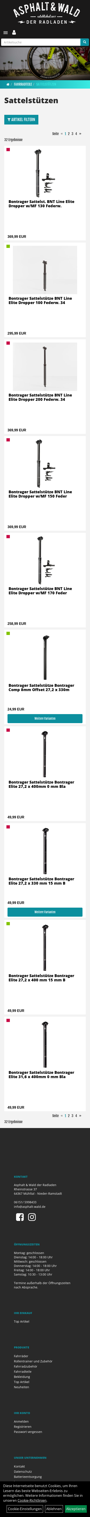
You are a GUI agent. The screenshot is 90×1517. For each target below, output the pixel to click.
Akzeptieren (76, 1508)
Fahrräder (21, 1356)
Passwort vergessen (28, 1432)
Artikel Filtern (21, 119)
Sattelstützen (46, 84)
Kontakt (19, 1466)
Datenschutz (23, 1471)
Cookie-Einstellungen (25, 1508)
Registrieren (23, 1427)
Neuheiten (21, 1387)
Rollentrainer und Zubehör (33, 1361)
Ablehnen (54, 1508)
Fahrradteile (23, 84)
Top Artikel (21, 1321)
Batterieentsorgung (28, 1477)
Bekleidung (22, 1377)
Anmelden (21, 1421)
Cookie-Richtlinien (32, 1500)
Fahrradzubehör (25, 1366)
